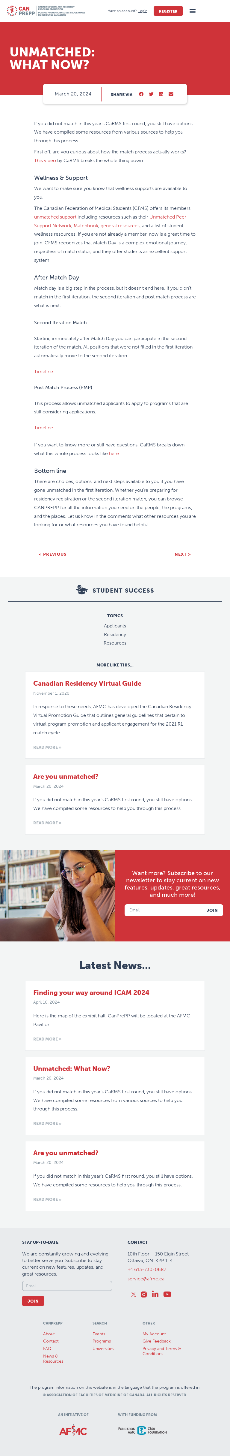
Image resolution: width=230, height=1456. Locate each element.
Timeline (43, 371)
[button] (193, 11)
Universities (103, 1348)
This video (45, 160)
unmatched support (55, 217)
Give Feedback (157, 1341)
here (114, 453)
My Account (154, 1334)
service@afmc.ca (146, 1279)
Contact (51, 1341)
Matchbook (86, 225)
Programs (102, 1341)
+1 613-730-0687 (147, 1269)
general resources (120, 225)
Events (99, 1334)
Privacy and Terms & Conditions (162, 1351)
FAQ (47, 1348)
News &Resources (53, 1359)
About (49, 1334)
